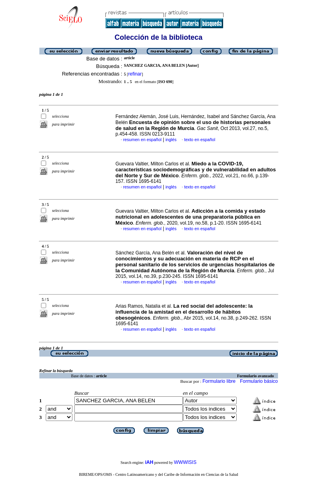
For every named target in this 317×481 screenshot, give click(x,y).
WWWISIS (185, 462)
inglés (171, 139)
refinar (135, 74)
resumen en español (142, 139)
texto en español (199, 139)
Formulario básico (259, 381)
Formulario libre (218, 381)
